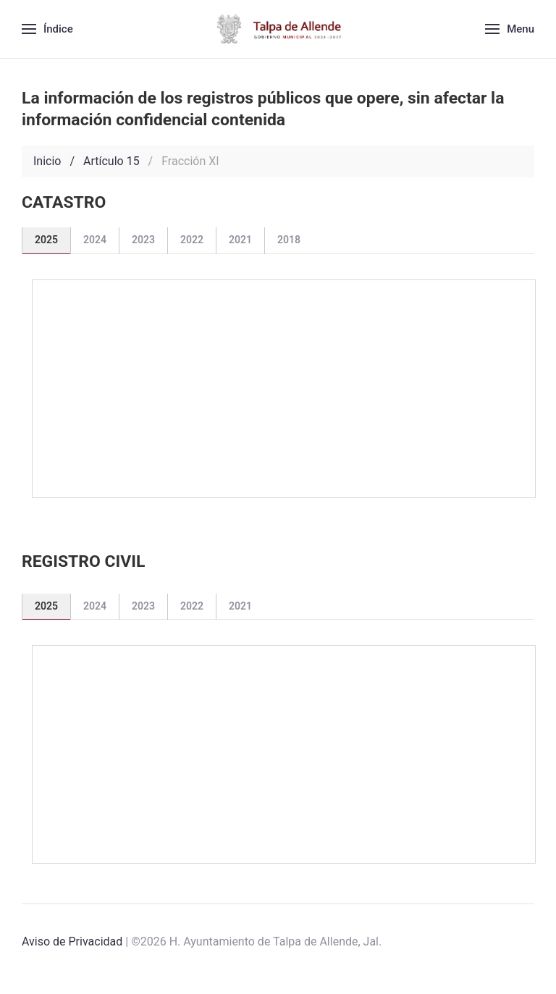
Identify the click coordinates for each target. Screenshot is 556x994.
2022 (191, 239)
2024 (94, 239)
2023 (143, 239)
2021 (240, 239)
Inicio (47, 161)
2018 (288, 239)
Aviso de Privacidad (72, 941)
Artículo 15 (111, 161)
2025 (46, 239)
